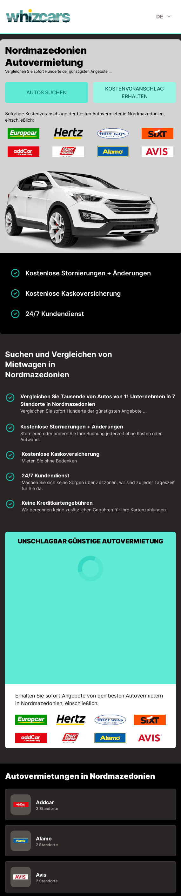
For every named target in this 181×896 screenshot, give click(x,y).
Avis (41, 875)
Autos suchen (46, 92)
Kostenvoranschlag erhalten (134, 92)
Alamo (44, 838)
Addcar (45, 802)
